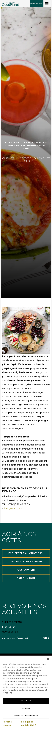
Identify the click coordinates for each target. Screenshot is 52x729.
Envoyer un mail (13, 508)
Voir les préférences (26, 715)
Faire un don (36, 3)
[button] (48, 659)
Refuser (26, 708)
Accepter (26, 701)
